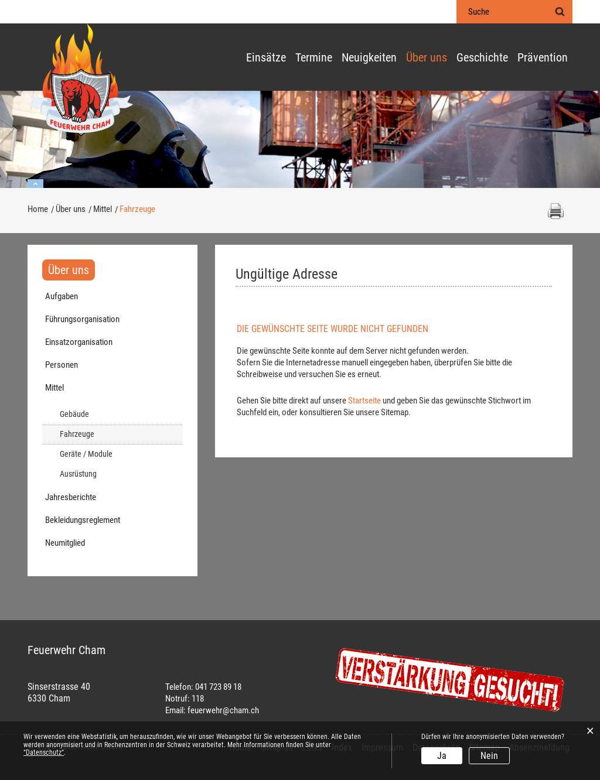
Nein (489, 755)
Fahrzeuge (98, 433)
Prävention (542, 58)
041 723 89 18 (218, 687)
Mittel (54, 387)
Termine (313, 58)
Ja (441, 755)
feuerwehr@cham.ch (223, 710)
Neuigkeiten (369, 58)
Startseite (364, 400)
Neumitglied (65, 543)
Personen (61, 365)
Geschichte (482, 58)
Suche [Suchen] (559, 11)
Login (432, 12)
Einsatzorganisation (78, 342)
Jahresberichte (70, 497)
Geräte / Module (86, 454)
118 (198, 698)
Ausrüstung (78, 474)
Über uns (426, 58)
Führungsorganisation (82, 319)
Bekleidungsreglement (82, 520)
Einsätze (266, 58)
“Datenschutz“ (43, 752)
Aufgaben (61, 296)
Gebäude (74, 414)
